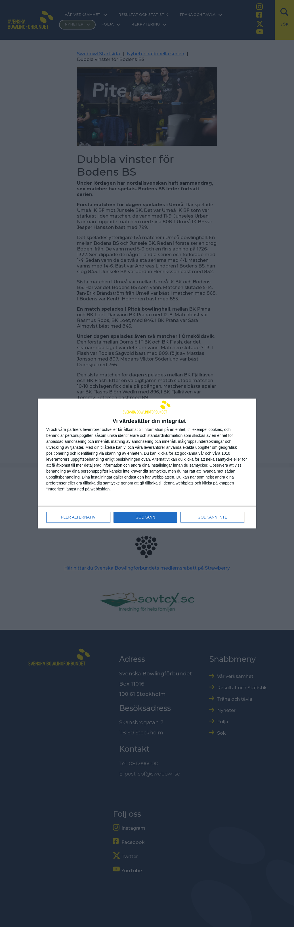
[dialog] (147, 463)
